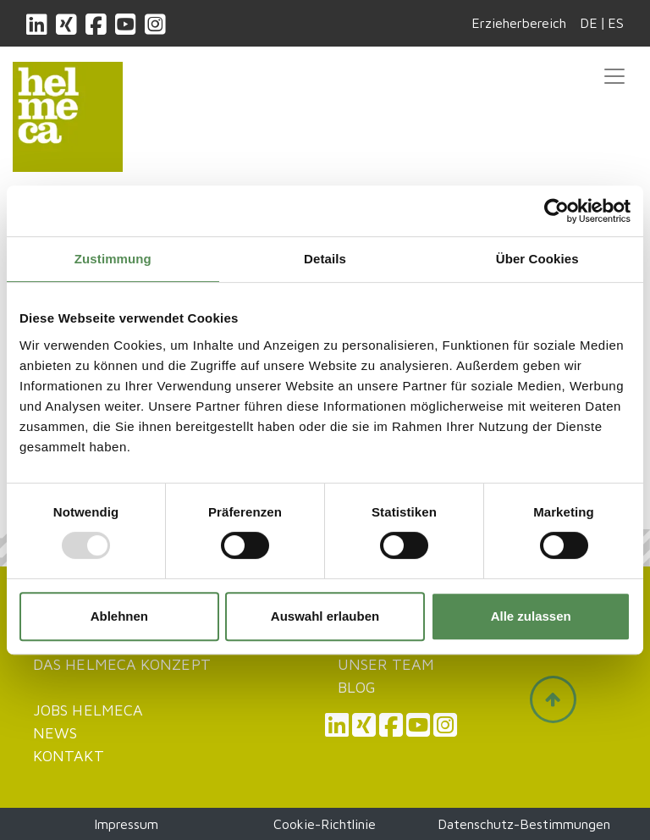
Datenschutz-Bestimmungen (524, 824)
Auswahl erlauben (325, 616)
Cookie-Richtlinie (324, 824)
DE (589, 22)
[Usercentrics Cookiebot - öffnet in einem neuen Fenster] (556, 211)
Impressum (126, 824)
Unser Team (386, 664)
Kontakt (68, 756)
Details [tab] (325, 258)
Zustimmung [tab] (112, 258)
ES (616, 22)
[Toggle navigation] (614, 76)
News (55, 733)
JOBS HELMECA (88, 710)
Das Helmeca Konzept (122, 664)
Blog (357, 687)
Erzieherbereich (518, 22)
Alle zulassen (531, 616)
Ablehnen (119, 616)
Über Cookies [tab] (537, 258)
